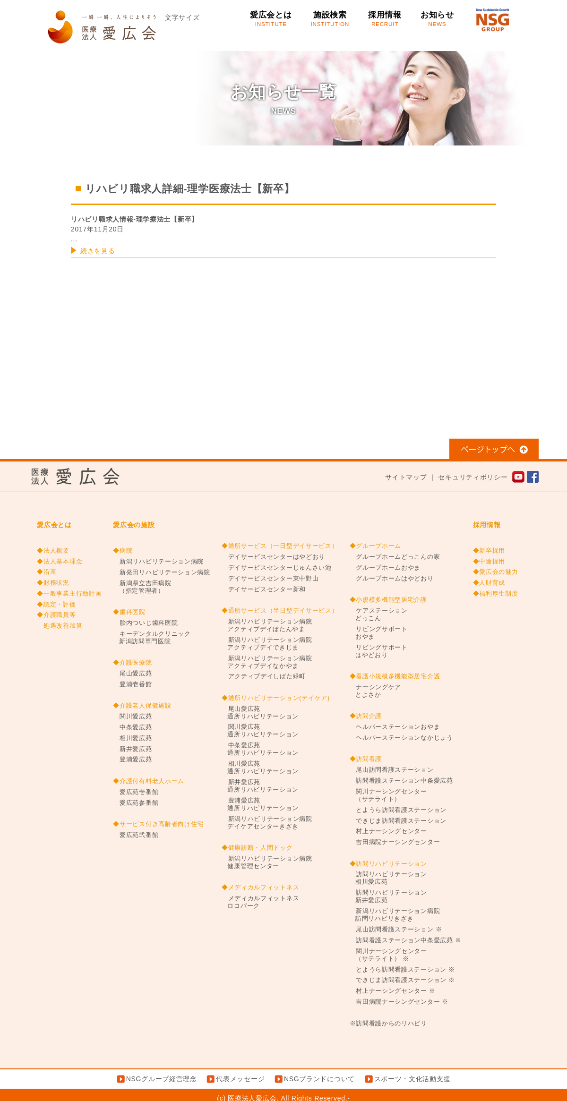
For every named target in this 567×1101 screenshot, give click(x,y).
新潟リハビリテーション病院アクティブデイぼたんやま (267, 625)
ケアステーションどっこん (379, 614)
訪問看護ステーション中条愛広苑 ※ (406, 940)
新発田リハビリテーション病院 (161, 572)
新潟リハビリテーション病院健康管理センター (267, 862)
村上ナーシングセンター (388, 831)
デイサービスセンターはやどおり (273, 557)
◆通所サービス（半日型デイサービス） (280, 610)
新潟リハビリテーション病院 (158, 561)
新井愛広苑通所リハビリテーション (260, 786)
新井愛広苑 (132, 749)
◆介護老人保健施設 (142, 705)
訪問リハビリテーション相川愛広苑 (388, 878)
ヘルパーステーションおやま (395, 727)
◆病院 (122, 550)
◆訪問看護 (366, 759)
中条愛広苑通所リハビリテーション (260, 749)
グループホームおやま (385, 567)
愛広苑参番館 (135, 803)
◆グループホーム (376, 546)
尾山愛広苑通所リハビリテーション (260, 713)
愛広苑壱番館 (135, 792)
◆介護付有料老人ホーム (148, 781)
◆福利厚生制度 (495, 593)
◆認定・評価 (56, 604)
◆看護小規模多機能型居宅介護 (395, 676)
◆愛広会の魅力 (495, 572)
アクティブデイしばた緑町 (264, 676)
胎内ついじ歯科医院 (145, 623)
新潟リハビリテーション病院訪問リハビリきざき (395, 915)
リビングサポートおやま (379, 633)
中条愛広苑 (132, 727)
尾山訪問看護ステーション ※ (396, 929)
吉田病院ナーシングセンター (395, 842)
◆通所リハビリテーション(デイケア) (276, 698)
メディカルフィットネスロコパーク (260, 902)
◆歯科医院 (129, 612)
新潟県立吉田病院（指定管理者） (142, 587)
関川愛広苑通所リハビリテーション (260, 731)
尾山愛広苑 (132, 673)
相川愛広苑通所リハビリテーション (260, 767)
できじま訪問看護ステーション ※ (402, 980)
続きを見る (97, 251)
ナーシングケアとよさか (376, 691)
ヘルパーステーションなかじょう (401, 737)
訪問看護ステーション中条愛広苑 (401, 780)
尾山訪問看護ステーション (392, 770)
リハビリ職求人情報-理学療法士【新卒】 (134, 219)
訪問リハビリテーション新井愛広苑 (388, 896)
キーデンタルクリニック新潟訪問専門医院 (151, 638)
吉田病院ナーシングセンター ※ (399, 1002)
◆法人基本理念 (59, 561)
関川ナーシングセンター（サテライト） (388, 795)
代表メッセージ (240, 1079)
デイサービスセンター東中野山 (270, 578)
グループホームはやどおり (392, 578)
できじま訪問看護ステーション (398, 821)
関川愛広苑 (132, 716)
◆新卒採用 (489, 550)
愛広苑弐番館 (135, 835)
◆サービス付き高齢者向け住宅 (158, 824)
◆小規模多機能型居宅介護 (388, 600)
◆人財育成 (489, 583)
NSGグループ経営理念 (161, 1079)
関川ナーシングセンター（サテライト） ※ (388, 955)
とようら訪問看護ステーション (398, 810)
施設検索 (330, 19)
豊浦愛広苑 (132, 759)
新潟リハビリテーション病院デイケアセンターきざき (267, 823)
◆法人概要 (53, 550)
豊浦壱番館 (132, 684)
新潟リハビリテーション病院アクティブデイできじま (267, 644)
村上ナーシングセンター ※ (393, 991)
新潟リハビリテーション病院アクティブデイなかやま (267, 662)
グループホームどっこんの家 (395, 557)
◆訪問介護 (366, 716)
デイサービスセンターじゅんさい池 (277, 567)
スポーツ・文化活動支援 (412, 1079)
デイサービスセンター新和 (264, 589)
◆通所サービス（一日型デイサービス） (280, 546)
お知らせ (437, 19)
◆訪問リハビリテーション (388, 864)
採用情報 (385, 19)
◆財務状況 (53, 583)
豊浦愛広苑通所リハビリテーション (260, 804)
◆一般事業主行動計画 (69, 593)
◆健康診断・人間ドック (257, 848)
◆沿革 (46, 572)
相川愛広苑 (132, 738)
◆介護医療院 (132, 662)
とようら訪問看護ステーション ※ (402, 969)
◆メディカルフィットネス (260, 887)
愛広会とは (271, 19)
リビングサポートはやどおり (379, 651)
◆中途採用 (489, 561)
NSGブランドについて (319, 1079)
